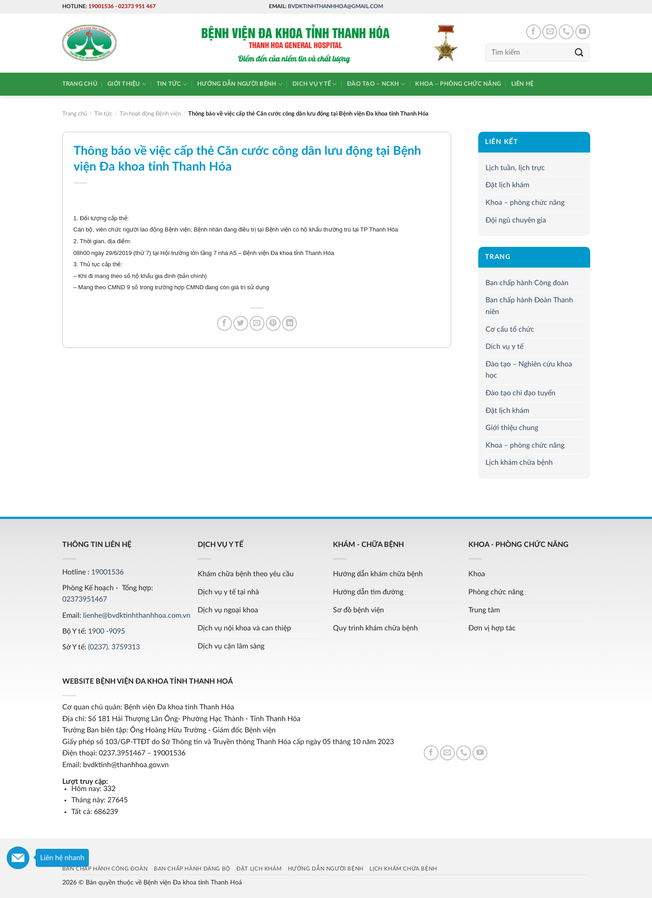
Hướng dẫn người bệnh (239, 84)
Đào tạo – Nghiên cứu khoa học (529, 370)
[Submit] (579, 52)
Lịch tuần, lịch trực (515, 167)
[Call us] (566, 31)
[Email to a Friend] (257, 323)
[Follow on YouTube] (582, 31)
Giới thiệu (126, 84)
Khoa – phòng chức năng (458, 84)
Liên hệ (522, 84)
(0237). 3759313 (114, 647)
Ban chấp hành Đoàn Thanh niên (529, 306)
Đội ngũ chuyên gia (516, 220)
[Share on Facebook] (224, 323)
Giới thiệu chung (512, 427)
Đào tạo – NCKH (376, 84)
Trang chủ (79, 84)
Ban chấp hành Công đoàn (527, 283)
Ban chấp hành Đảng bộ (192, 868)
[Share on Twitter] (240, 323)
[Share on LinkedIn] (289, 323)
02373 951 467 (137, 6)
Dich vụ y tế (314, 84)
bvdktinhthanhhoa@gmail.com (335, 6)
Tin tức (172, 84)
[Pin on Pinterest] (273, 323)
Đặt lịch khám (507, 185)
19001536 (101, 6)
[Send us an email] (549, 31)
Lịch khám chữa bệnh (519, 462)
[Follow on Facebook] (533, 31)
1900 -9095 (106, 631)
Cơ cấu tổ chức (510, 329)
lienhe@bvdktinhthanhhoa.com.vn (136, 615)
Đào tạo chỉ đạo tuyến (520, 393)
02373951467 (84, 599)
